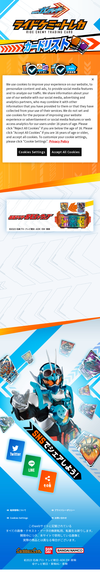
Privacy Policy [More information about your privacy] (59, 141)
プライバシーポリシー (74, 517)
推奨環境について (26, 517)
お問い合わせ (67, 525)
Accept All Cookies (66, 152)
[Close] (92, 79)
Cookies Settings (27, 525)
